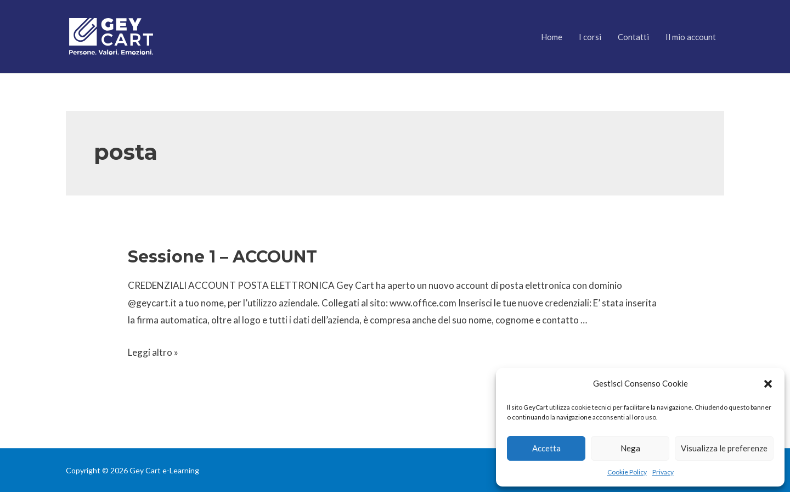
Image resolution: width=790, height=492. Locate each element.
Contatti (633, 37)
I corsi (590, 37)
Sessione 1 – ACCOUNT (222, 257)
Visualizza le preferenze (724, 448)
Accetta (546, 448)
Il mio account (690, 37)
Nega (630, 448)
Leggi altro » (153, 352)
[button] (768, 383)
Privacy (663, 472)
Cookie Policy (627, 472)
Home (551, 37)
